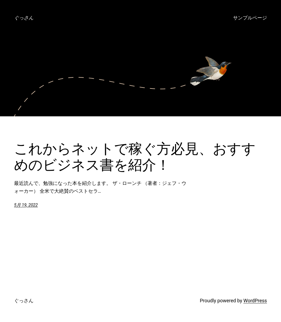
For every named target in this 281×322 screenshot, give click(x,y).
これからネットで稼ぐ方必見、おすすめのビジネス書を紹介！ (135, 157)
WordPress (255, 300)
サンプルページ (250, 18)
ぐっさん (23, 18)
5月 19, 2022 (26, 205)
